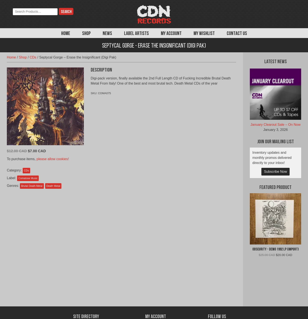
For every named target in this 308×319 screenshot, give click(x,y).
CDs (33, 57)
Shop (86, 33)
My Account (171, 33)
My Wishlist (204, 33)
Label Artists (136, 33)
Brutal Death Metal (31, 185)
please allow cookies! (53, 159)
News (107, 33)
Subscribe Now (275, 171)
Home (65, 33)
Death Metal (53, 185)
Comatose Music (27, 178)
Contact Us (237, 33)
